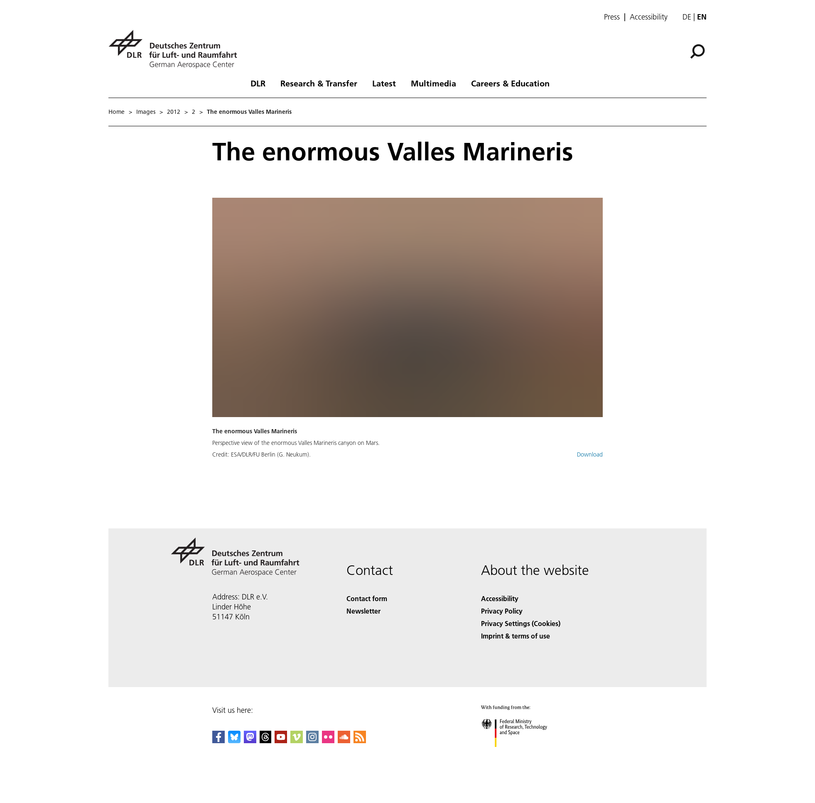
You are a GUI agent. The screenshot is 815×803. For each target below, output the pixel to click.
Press (612, 17)
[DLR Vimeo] (296, 740)
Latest (384, 83)
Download (590, 454)
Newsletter (363, 611)
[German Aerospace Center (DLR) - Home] (176, 49)
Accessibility (649, 17)
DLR (257, 83)
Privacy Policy (502, 611)
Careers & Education (510, 83)
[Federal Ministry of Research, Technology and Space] (521, 754)
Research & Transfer (318, 83)
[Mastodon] (250, 740)
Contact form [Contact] (366, 598)
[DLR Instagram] (312, 740)
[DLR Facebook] (218, 740)
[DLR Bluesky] (234, 740)
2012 (173, 112)
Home (116, 112)
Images (145, 112)
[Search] (697, 51)
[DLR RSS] (359, 740)
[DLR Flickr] (328, 740)
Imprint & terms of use (515, 635)
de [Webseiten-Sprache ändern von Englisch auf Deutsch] (686, 17)
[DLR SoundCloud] (344, 740)
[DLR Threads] (265, 740)
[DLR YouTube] (281, 740)
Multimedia (433, 83)
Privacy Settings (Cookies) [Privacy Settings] (520, 623)
